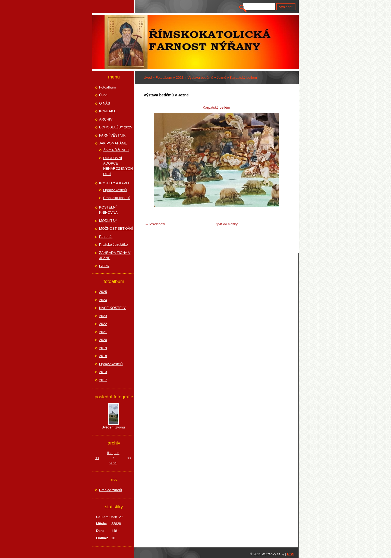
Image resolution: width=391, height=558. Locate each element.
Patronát (105, 237)
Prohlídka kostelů (116, 198)
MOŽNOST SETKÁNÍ (116, 228)
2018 (103, 356)
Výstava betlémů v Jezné (207, 77)
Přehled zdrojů (110, 490)
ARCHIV (105, 119)
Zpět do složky (226, 224)
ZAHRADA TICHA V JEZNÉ (114, 255)
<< (97, 458)
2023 (180, 77)
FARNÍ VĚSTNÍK (112, 135)
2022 (103, 324)
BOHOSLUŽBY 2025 (115, 127)
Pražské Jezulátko (113, 244)
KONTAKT (107, 111)
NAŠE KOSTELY (112, 308)
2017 (103, 380)
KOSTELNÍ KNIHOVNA (108, 210)
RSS (290, 554)
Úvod (148, 77)
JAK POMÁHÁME (113, 143)
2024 (103, 300)
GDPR (104, 266)
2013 (103, 372)
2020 (103, 340)
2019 (103, 348)
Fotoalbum (164, 77)
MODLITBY (108, 221)
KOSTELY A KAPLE (114, 183)
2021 (103, 332)
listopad (113, 453)
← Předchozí (155, 224)
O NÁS (104, 103)
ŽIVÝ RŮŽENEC (116, 150)
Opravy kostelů (115, 190)
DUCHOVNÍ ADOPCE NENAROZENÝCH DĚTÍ (118, 166)
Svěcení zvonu (113, 427)
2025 (103, 292)
